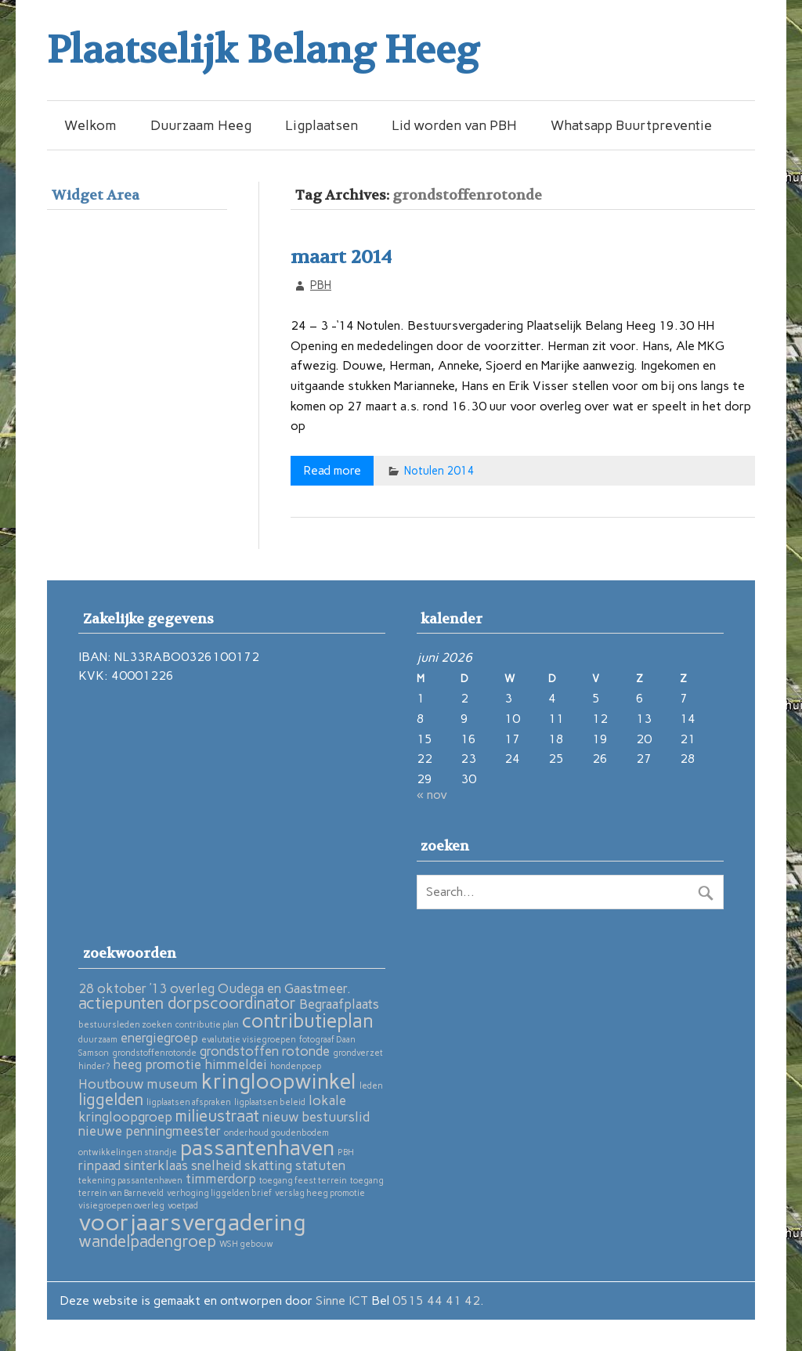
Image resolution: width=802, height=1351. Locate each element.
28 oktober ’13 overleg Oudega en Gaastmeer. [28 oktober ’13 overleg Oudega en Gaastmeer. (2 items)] (214, 988)
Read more (332, 470)
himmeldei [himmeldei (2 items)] (235, 1064)
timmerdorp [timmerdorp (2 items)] (221, 1179)
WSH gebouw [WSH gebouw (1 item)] (246, 1244)
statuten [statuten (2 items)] (320, 1165)
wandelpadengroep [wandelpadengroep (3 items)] (147, 1241)
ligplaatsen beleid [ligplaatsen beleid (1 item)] (269, 1102)
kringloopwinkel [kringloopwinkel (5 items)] (278, 1081)
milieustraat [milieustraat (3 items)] (217, 1115)
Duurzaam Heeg (200, 125)
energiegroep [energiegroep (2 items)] (159, 1038)
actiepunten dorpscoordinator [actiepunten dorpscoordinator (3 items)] (187, 1003)
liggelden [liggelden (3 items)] (110, 1099)
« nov (432, 794)
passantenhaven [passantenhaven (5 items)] (257, 1148)
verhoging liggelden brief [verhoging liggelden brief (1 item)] (219, 1193)
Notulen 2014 (439, 471)
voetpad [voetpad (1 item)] (183, 1206)
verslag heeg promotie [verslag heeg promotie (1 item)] (320, 1193)
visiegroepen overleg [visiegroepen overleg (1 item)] (121, 1206)
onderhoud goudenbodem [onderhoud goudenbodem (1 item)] (276, 1133)
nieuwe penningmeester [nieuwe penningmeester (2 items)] (149, 1131)
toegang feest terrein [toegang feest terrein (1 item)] (303, 1181)
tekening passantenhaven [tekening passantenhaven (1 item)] (130, 1181)
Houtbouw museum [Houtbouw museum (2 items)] (138, 1084)
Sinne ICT (343, 1300)
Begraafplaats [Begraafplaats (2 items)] (339, 1004)
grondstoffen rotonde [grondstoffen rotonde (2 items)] (265, 1051)
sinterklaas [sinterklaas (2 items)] (156, 1165)
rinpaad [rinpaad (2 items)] (99, 1165)
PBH (320, 285)
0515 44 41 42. (438, 1300)
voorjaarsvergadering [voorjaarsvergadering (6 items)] (192, 1222)
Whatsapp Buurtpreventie (631, 125)
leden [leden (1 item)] (371, 1086)
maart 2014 (341, 257)
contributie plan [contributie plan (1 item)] (207, 1025)
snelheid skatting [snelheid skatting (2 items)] (241, 1165)
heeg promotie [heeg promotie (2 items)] (157, 1064)
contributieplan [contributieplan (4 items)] (308, 1021)
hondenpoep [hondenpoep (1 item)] (295, 1066)
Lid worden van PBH (454, 125)
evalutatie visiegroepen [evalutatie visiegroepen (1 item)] (248, 1040)
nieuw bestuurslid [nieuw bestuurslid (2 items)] (316, 1117)
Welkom (90, 125)
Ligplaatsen (321, 125)
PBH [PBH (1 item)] (346, 1152)
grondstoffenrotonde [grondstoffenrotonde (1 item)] (154, 1053)
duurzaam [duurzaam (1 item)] (97, 1040)
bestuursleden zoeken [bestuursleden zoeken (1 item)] (125, 1025)
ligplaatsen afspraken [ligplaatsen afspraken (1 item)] (188, 1102)
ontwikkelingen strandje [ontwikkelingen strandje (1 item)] (127, 1152)
